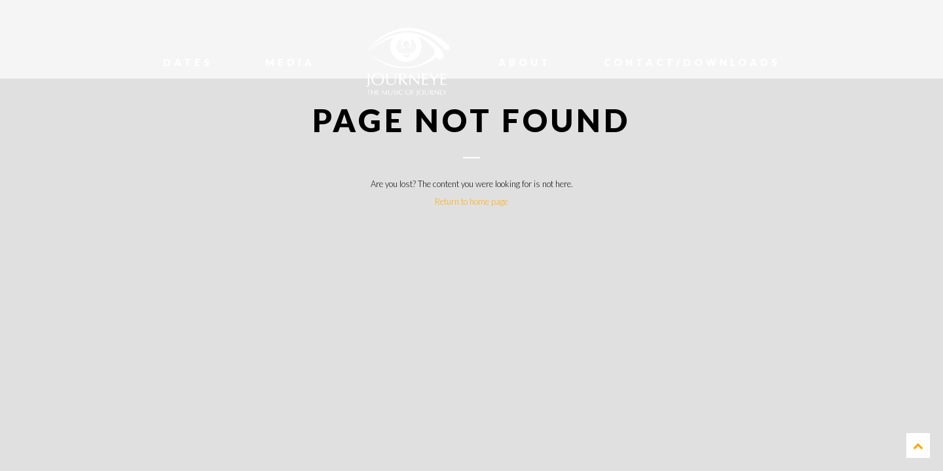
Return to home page (471, 201)
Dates (188, 62)
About (524, 62)
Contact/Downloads (692, 62)
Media (290, 62)
